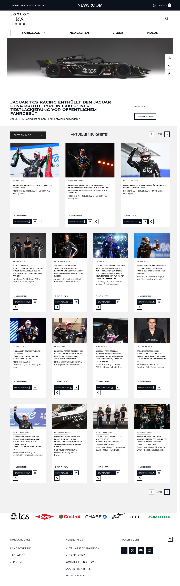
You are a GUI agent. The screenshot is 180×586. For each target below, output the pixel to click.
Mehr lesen (20, 216)
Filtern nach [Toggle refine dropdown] (28, 135)
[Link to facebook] (124, 550)
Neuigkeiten (79, 33)
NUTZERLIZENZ (75, 555)
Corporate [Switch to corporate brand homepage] (41, 5)
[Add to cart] (35, 221)
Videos (152, 33)
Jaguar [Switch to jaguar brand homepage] (15, 5)
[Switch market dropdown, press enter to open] (154, 5)
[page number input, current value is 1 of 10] (151, 134)
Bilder (118, 33)
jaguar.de (17, 555)
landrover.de (20, 548)
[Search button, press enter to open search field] (167, 19)
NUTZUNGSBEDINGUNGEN (82, 548)
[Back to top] (170, 540)
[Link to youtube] (141, 550)
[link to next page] (167, 134)
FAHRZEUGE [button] (34, 33)
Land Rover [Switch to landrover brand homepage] (27, 5)
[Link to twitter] (132, 550)
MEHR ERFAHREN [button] (145, 116)
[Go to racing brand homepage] (26, 19)
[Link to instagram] (149, 550)
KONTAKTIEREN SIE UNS (80, 562)
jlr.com (16, 562)
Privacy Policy (76, 575)
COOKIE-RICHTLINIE (78, 569)
